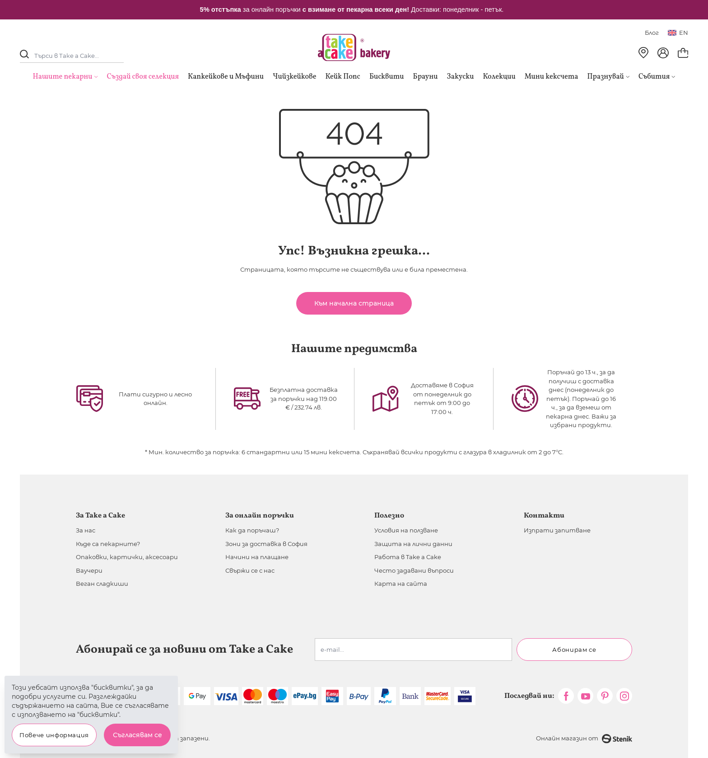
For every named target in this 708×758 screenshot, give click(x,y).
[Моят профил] (663, 52)
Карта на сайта (400, 583)
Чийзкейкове (294, 77)
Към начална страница (354, 303)
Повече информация (54, 735)
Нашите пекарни (63, 77)
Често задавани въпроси (414, 570)
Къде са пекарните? (108, 543)
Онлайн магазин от (584, 739)
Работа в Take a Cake (407, 556)
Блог (652, 32)
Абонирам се (574, 649)
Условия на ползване (406, 530)
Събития (656, 77)
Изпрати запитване (557, 530)
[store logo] (354, 47)
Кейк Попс (342, 77)
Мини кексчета (551, 77)
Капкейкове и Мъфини (226, 77)
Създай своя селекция (143, 77)
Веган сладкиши (102, 583)
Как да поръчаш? (252, 530)
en (678, 32)
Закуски (460, 77)
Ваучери (89, 570)
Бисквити (386, 77)
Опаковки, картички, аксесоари (127, 556)
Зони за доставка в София (266, 543)
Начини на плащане (257, 556)
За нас (85, 530)
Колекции (499, 77)
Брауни (425, 77)
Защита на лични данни (413, 543)
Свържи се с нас (250, 570)
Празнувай (608, 77)
